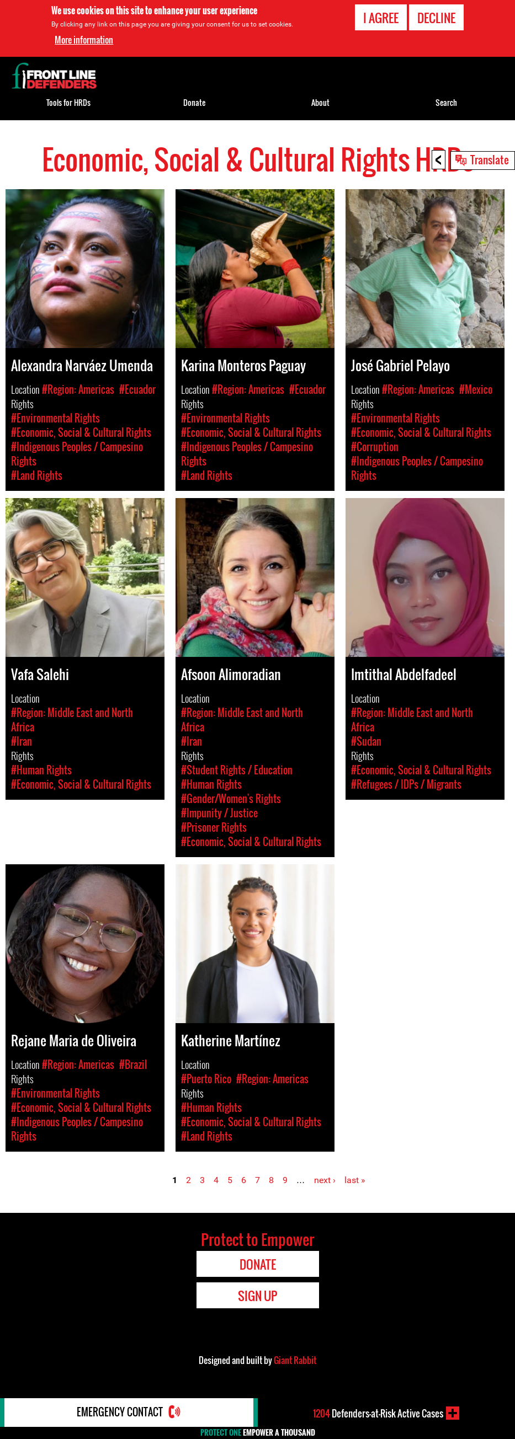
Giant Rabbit (295, 1360)
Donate (194, 102)
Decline (436, 17)
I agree (381, 17)
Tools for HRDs (68, 102)
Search (446, 102)
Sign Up (257, 1295)
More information (84, 39)
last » (354, 1180)
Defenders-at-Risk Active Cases (378, 1413)
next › (325, 1180)
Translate (489, 159)
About (320, 102)
